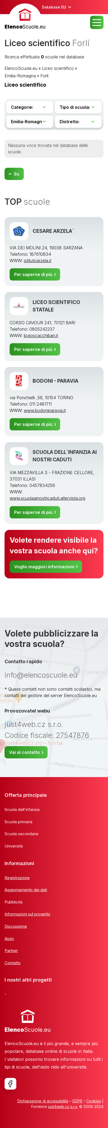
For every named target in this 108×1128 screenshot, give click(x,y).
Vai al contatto (24, 752)
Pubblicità (13, 902)
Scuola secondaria (21, 833)
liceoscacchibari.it (41, 335)
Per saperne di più (33, 274)
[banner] (25, 17)
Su (16, 174)
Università (14, 846)
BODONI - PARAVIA (55, 381)
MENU (96, 22)
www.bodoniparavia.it (45, 410)
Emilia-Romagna (20, 75)
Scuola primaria (18, 821)
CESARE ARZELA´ (53, 231)
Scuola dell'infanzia (22, 809)
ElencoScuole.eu (21, 68)
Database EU (54, 7)
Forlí (44, 75)
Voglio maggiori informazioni (44, 566)
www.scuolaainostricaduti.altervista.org (47, 498)
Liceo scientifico (58, 68)
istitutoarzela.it (37, 260)
